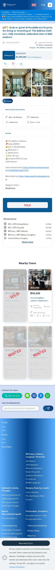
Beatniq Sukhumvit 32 (11, 495)
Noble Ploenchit (33, 471)
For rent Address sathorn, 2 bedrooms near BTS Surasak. (38, 299)
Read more (10, 188)
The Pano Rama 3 (9, 518)
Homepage (5, 12)
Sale (4, 426)
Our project (7, 446)
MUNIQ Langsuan (33, 482)
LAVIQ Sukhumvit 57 (10, 498)
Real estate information (15, 109)
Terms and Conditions (37, 525)
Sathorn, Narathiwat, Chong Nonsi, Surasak (17, 14)
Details (8, 133)
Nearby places (10, 219)
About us (32, 535)
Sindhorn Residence (34, 475)
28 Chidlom (30, 461)
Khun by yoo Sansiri (10, 502)
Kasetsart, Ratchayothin (12, 533)
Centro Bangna (32, 492)
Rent (4, 430)
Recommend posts (18, 12)
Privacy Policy (33, 530)
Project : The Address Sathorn (41, 47)
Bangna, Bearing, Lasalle (37, 488)
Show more (27, 241)
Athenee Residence (34, 468)
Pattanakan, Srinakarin (37, 511)
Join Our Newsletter (11, 402)
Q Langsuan (31, 479)
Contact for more (10, 390)
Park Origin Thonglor (10, 505)
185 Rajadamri (32, 464)
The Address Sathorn (42, 14)
